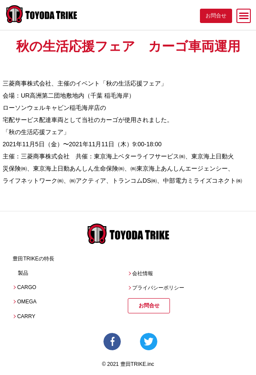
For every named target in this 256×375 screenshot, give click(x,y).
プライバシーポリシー (158, 288)
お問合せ (149, 306)
